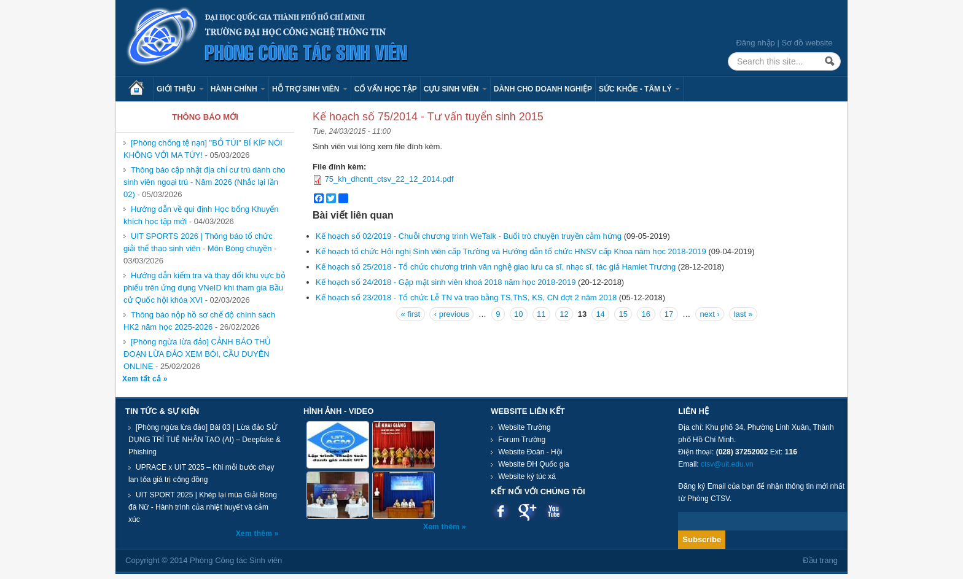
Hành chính (238, 89)
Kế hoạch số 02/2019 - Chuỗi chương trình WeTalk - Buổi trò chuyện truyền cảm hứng (469, 236)
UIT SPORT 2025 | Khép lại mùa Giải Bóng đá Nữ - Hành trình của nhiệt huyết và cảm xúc (202, 507)
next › (710, 314)
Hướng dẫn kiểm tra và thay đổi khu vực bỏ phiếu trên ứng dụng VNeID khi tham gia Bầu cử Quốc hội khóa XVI (204, 288)
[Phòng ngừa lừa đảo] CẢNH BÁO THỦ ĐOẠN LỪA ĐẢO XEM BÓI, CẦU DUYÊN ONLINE (197, 354)
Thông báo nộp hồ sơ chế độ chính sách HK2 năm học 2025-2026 (199, 321)
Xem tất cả (142, 379)
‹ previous (451, 314)
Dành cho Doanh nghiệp (543, 89)
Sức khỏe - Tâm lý (639, 89)
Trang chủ (140, 89)
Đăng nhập (755, 42)
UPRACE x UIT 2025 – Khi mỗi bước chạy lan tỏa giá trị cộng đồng (201, 473)
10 (518, 314)
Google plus (527, 511)
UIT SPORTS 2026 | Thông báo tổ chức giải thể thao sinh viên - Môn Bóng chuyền (198, 242)
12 (563, 314)
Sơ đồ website (806, 42)
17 (669, 314)
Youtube (554, 511)
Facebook (501, 511)
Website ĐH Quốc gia (533, 464)
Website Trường (524, 427)
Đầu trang (820, 560)
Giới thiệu (180, 89)
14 (600, 314)
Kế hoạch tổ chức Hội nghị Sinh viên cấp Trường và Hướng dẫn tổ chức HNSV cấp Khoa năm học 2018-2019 (511, 251)
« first (410, 314)
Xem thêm (255, 533)
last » (743, 314)
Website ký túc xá (527, 476)
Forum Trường (521, 439)
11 (541, 314)
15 (622, 314)
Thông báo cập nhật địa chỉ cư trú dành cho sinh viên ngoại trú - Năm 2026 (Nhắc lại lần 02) (204, 182)
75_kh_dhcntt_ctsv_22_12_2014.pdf (389, 179)
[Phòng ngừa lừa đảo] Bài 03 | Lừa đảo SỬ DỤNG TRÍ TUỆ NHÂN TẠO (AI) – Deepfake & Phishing (204, 439)
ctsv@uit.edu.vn (727, 464)
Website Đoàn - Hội (530, 452)
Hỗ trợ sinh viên (310, 89)
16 (646, 314)
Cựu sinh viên (455, 89)
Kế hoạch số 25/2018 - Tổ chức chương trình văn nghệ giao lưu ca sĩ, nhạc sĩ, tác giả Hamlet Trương (497, 266)
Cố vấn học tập (385, 89)
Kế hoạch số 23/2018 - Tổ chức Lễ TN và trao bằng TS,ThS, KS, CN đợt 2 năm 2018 (466, 297)
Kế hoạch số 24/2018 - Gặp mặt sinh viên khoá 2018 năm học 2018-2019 (445, 282)
